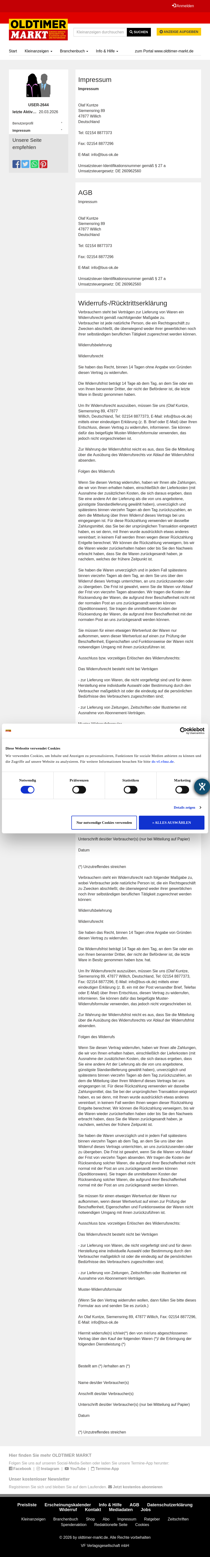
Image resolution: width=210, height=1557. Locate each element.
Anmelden (183, 6)
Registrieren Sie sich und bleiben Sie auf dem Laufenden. (85, 1487)
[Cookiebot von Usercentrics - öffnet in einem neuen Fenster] (183, 730)
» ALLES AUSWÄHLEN (171, 823)
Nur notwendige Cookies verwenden (104, 823)
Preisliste (27, 1504)
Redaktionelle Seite (111, 1525)
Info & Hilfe (107, 51)
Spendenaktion (73, 1525)
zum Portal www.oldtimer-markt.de (164, 51)
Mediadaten (121, 1509)
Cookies (142, 1525)
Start (13, 51)
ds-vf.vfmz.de (163, 761)
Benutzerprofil (22, 123)
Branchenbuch (74, 51)
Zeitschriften (178, 1519)
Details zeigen (184, 807)
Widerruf (68, 1509)
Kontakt (93, 1509)
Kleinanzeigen (38, 51)
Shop (90, 1519)
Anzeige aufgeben (179, 32)
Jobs (146, 1509)
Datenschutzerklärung (170, 1504)
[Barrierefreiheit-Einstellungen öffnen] (202, 786)
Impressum (21, 130)
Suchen (139, 32)
